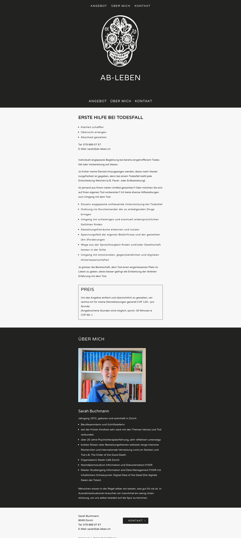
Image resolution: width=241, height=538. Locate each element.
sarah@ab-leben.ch (99, 149)
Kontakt (143, 6)
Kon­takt (143, 101)
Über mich (120, 6)
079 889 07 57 (92, 144)
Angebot (98, 6)
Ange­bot (98, 101)
